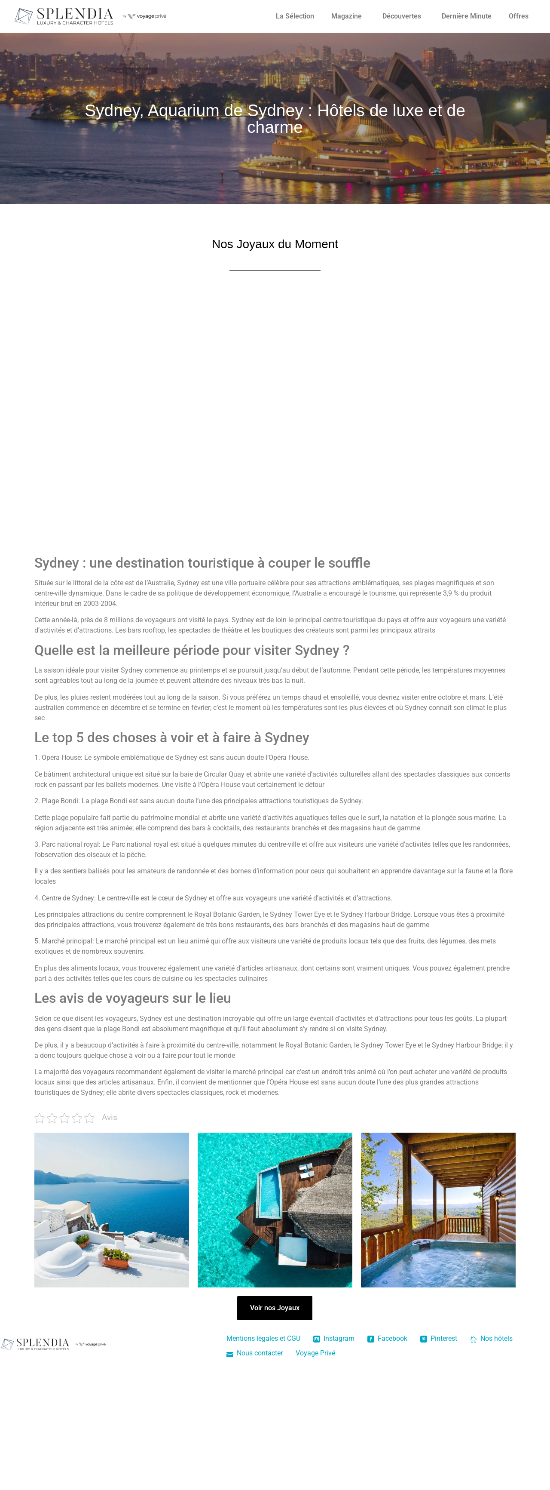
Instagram (333, 1338)
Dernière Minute (467, 16)
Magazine (346, 16)
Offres (519, 16)
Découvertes (401, 16)
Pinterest (438, 1338)
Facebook (387, 1338)
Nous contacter (254, 1353)
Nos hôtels (491, 1338)
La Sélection (295, 16)
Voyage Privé (315, 1353)
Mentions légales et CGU (263, 1338)
